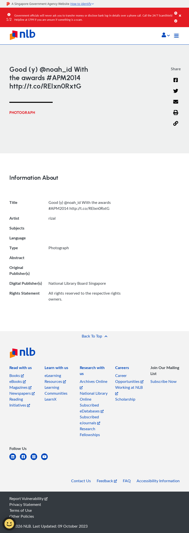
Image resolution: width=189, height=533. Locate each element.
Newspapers (22, 393)
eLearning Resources (55, 378)
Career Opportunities (129, 378)
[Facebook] (175, 83)
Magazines (20, 387)
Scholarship (125, 399)
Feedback (107, 480)
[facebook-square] (25, 459)
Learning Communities (56, 390)
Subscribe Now (163, 381)
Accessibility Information (158, 480)
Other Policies (21, 516)
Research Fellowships (90, 431)
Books (16, 375)
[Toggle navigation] (176, 36)
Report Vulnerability (28, 498)
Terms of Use (20, 510)
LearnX (50, 399)
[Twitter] (176, 94)
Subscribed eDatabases (92, 408)
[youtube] (46, 459)
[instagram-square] (36, 459)
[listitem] (20, 369)
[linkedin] (14, 459)
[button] (166, 35)
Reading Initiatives (19, 402)
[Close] (183, 12)
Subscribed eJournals (90, 420)
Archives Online (93, 384)
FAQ (127, 480)
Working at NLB (129, 390)
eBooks (17, 381)
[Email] (176, 104)
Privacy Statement (25, 504)
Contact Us (81, 480)
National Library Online (94, 396)
